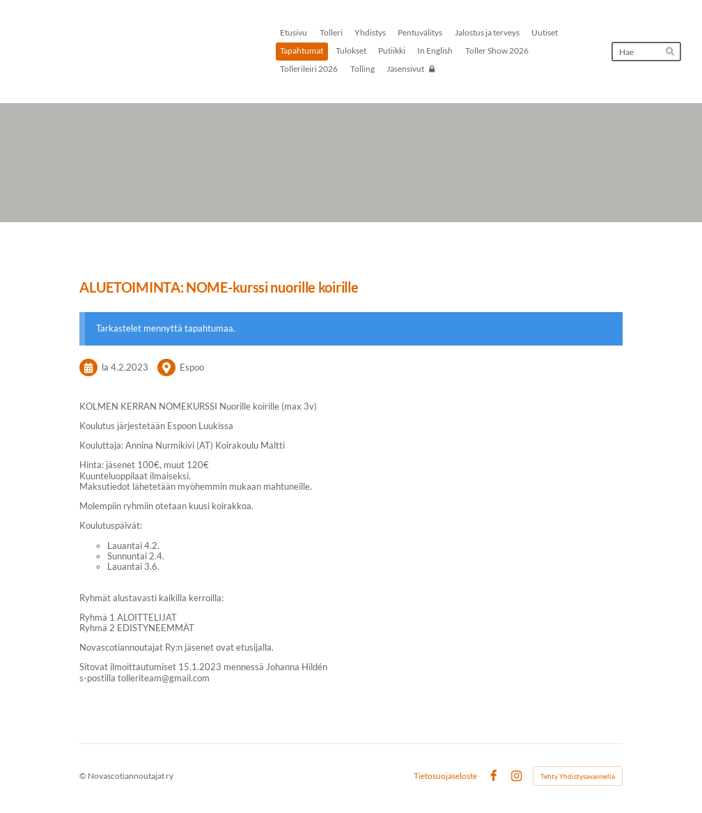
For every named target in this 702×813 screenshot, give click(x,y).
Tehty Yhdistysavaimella (577, 776)
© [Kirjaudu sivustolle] (83, 776)
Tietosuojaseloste (445, 776)
